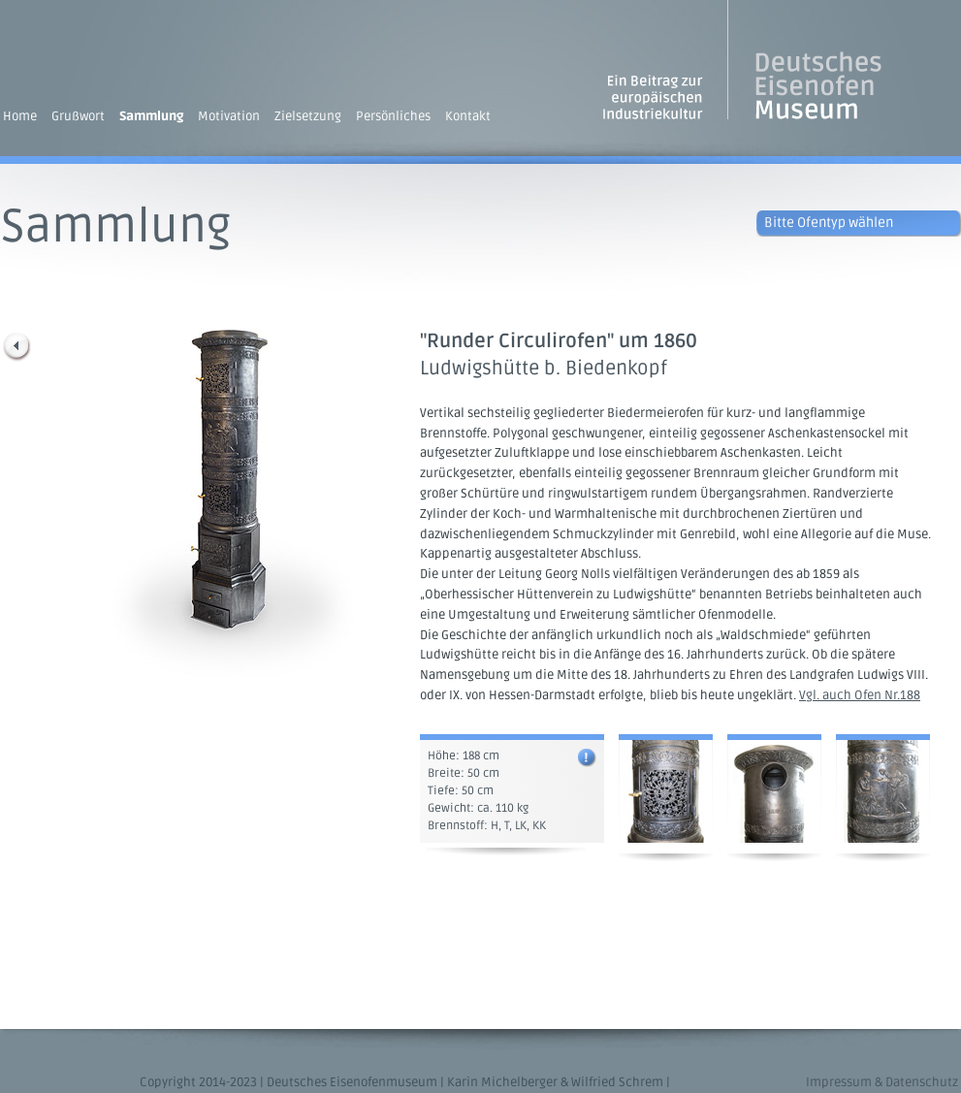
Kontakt (468, 116)
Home (20, 116)
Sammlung (151, 116)
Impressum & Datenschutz (882, 1082)
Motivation (229, 116)
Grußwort (78, 116)
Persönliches (393, 116)
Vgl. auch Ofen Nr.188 (859, 695)
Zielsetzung (307, 116)
